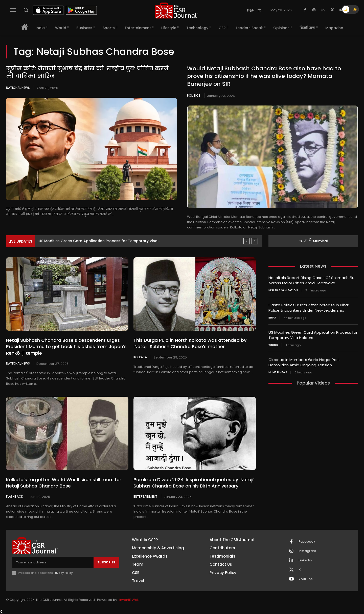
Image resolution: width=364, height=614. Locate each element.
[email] (53, 562)
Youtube (306, 579)
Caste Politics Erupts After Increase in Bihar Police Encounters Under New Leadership (308, 307)
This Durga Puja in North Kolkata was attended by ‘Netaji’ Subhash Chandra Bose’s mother (189, 343)
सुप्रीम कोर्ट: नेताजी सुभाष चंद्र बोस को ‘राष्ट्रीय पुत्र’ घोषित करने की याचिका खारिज (87, 72)
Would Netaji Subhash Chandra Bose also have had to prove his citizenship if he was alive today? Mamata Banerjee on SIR (264, 76)
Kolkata (140, 357)
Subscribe (106, 562)
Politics (193, 95)
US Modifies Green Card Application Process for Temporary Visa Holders (312, 335)
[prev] (246, 241)
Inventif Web (129, 600)
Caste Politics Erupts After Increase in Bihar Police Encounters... (96, 240)
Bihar (272, 318)
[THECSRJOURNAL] (177, 10)
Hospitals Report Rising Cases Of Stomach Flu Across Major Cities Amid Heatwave (311, 280)
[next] (255, 241)
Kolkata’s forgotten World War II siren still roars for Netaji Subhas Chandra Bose (63, 482)
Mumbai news (277, 372)
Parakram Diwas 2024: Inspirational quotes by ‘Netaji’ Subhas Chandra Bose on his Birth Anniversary (193, 482)
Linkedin (305, 560)
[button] (26, 10)
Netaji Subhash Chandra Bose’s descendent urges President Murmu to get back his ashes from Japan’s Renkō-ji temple (66, 346)
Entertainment (145, 496)
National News (18, 88)
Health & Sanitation (283, 290)
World (273, 345)
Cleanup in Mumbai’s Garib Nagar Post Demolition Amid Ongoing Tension (304, 362)
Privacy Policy (63, 573)
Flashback (14, 496)
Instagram (307, 551)
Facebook (307, 541)
